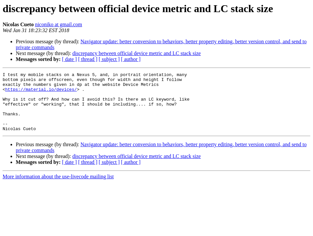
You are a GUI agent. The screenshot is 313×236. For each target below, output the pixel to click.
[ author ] (131, 59)
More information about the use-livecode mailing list (58, 188)
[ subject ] (109, 59)
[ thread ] (87, 59)
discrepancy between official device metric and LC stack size (136, 53)
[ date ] (69, 59)
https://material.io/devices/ (41, 93)
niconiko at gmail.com (58, 24)
